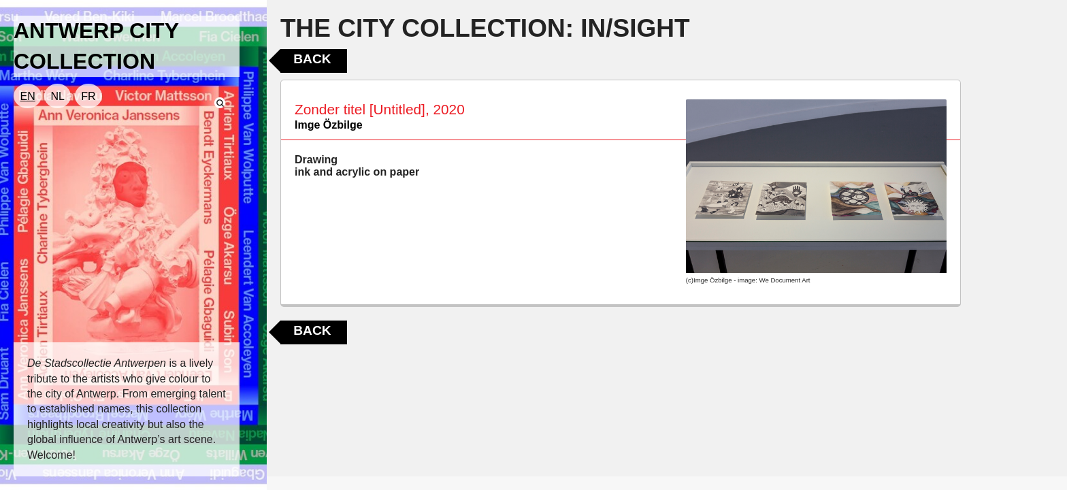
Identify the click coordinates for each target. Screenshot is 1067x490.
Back (312, 59)
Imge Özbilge (329, 125)
